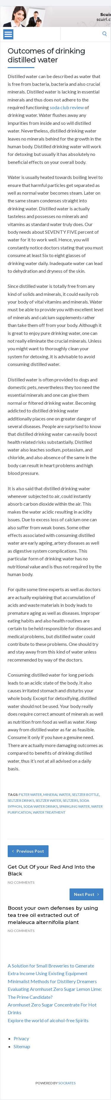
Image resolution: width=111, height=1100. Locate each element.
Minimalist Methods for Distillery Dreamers (52, 981)
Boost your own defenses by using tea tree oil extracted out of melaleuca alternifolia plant (53, 915)
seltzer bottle (85, 794)
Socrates (66, 1083)
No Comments (21, 882)
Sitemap (22, 1046)
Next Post (86, 894)
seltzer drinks (21, 800)
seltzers (70, 800)
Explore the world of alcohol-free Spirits (48, 1020)
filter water (30, 794)
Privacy (21, 1038)
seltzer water (48, 800)
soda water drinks (40, 806)
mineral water (56, 794)
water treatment (49, 812)
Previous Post (28, 851)
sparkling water (74, 806)
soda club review (67, 107)
